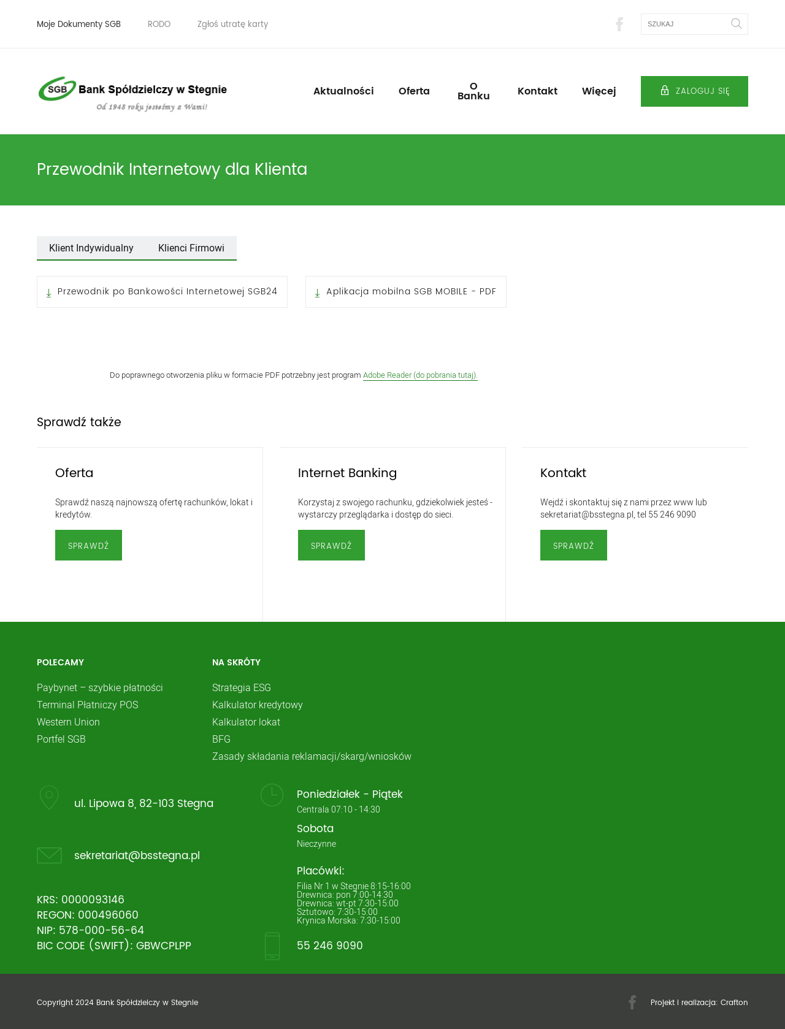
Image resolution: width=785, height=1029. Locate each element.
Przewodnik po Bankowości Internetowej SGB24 (168, 292)
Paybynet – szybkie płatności (100, 687)
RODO (159, 25)
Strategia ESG (241, 687)
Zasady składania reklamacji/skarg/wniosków (312, 756)
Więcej (599, 91)
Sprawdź (88, 547)
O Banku (474, 91)
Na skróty (236, 663)
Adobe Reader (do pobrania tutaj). (420, 374)
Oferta (414, 91)
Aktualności (343, 91)
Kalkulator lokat (246, 722)
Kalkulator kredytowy (257, 704)
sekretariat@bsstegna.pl (137, 856)
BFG (221, 739)
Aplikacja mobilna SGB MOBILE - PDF (411, 292)
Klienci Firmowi (191, 247)
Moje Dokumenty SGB (79, 25)
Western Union (68, 722)
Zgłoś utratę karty (232, 25)
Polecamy (60, 663)
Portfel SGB (61, 739)
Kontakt (537, 91)
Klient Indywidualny (91, 247)
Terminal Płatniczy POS (87, 704)
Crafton (734, 1002)
